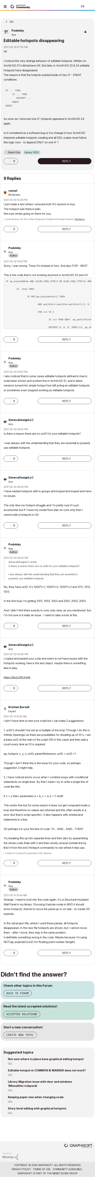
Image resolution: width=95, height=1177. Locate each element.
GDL (10, 1063)
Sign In (89, 6)
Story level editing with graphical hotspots (37, 1108)
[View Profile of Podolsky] (18, 30)
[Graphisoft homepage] (78, 1146)
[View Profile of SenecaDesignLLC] (20, 420)
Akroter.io (80, 219)
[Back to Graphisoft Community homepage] (20, 6)
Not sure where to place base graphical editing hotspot (46, 1059)
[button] (7, 161)
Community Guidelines (67, 1169)
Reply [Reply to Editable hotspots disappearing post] (66, 161)
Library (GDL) (31, 152)
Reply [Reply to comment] (66, 229)
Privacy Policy (21, 1169)
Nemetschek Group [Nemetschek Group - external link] (65, 1173)
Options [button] (89, 21)
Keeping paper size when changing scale (36, 1097)
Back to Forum (17, 993)
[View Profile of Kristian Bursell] (18, 707)
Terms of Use (42, 1169)
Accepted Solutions (21, 1014)
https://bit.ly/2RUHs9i (17, 677)
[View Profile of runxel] (12, 190)
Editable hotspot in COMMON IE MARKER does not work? (47, 1070)
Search (71, 6)
